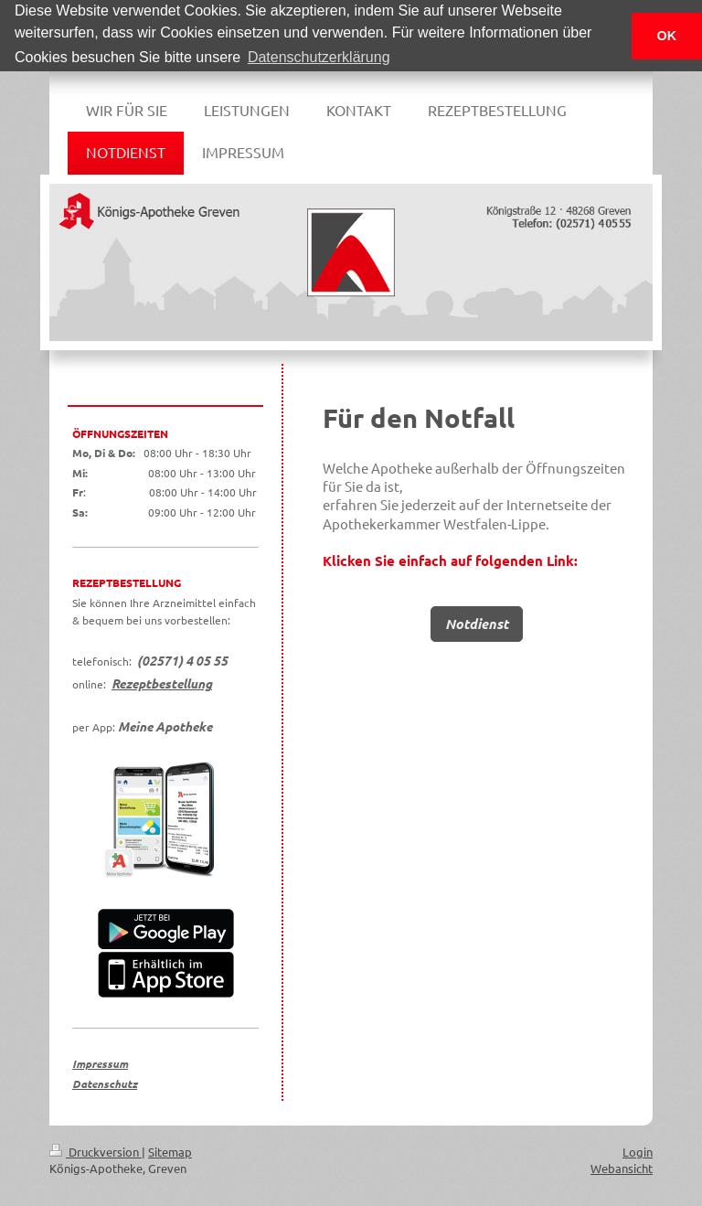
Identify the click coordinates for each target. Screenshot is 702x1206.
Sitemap (170, 1150)
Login (637, 1150)
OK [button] (667, 35)
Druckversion (95, 1150)
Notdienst (476, 623)
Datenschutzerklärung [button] (319, 57)
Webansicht (621, 1167)
